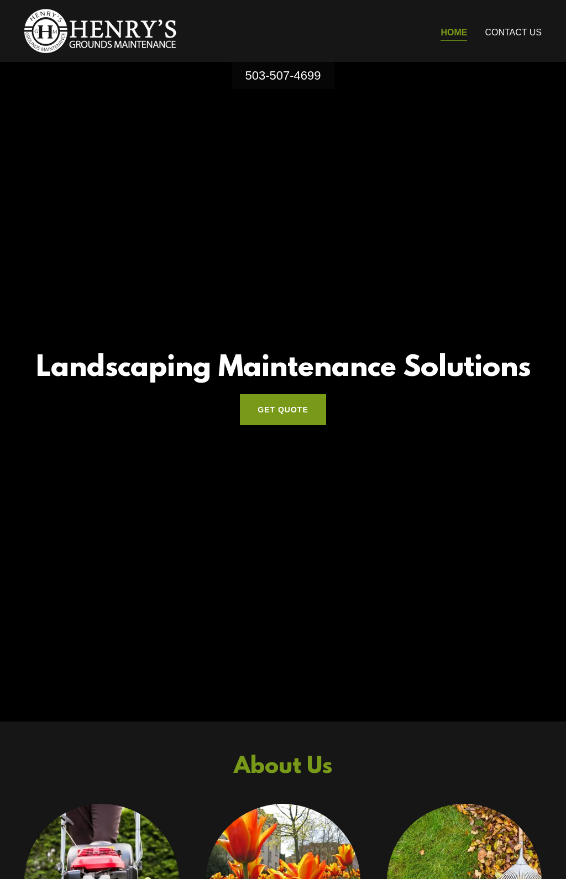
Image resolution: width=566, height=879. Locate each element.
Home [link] (454, 32)
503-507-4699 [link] (283, 75)
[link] (100, 30)
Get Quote (283, 409)
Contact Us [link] (513, 32)
